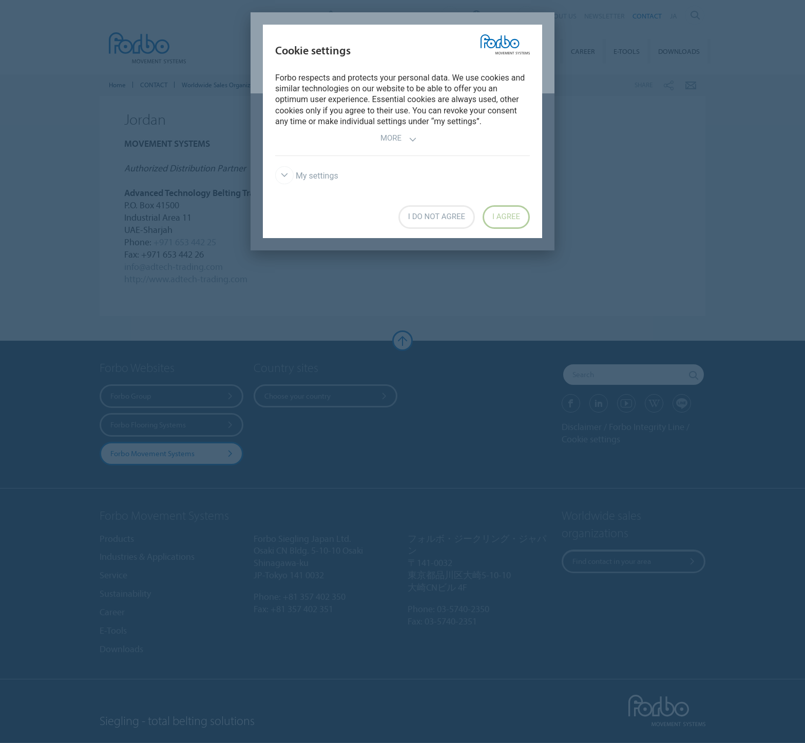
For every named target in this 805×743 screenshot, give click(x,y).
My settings (306, 176)
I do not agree (436, 216)
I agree (506, 216)
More (398, 139)
